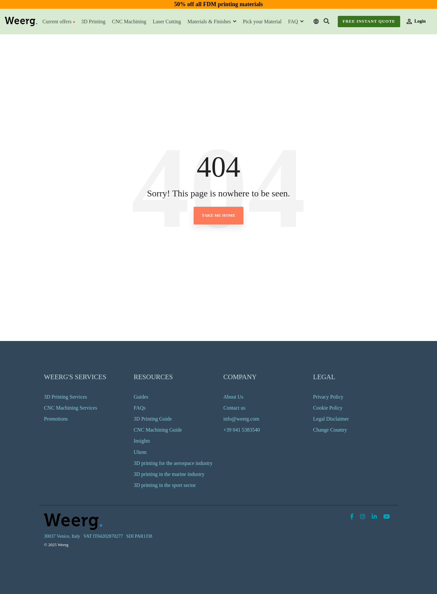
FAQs (140, 408)
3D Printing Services (65, 397)
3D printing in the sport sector (165, 485)
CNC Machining (129, 21)
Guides (141, 397)
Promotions (56, 419)
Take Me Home (218, 215)
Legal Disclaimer (331, 419)
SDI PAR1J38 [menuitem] (139, 536)
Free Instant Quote (369, 21)
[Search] (326, 21)
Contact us (234, 408)
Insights (142, 441)
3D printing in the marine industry (169, 474)
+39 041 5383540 (241, 430)
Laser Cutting (167, 21)
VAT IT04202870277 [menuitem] (103, 536)
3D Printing (93, 21)
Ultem (140, 452)
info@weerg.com (241, 419)
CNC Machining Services (70, 408)
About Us (233, 397)
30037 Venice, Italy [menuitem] (62, 536)
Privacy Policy (328, 397)
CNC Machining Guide (158, 430)
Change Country (330, 430)
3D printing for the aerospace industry (173, 463)
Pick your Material (262, 21)
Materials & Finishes (209, 21)
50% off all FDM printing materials (218, 4)
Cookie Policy (328, 408)
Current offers (58, 21)
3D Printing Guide (153, 419)
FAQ (293, 21)
